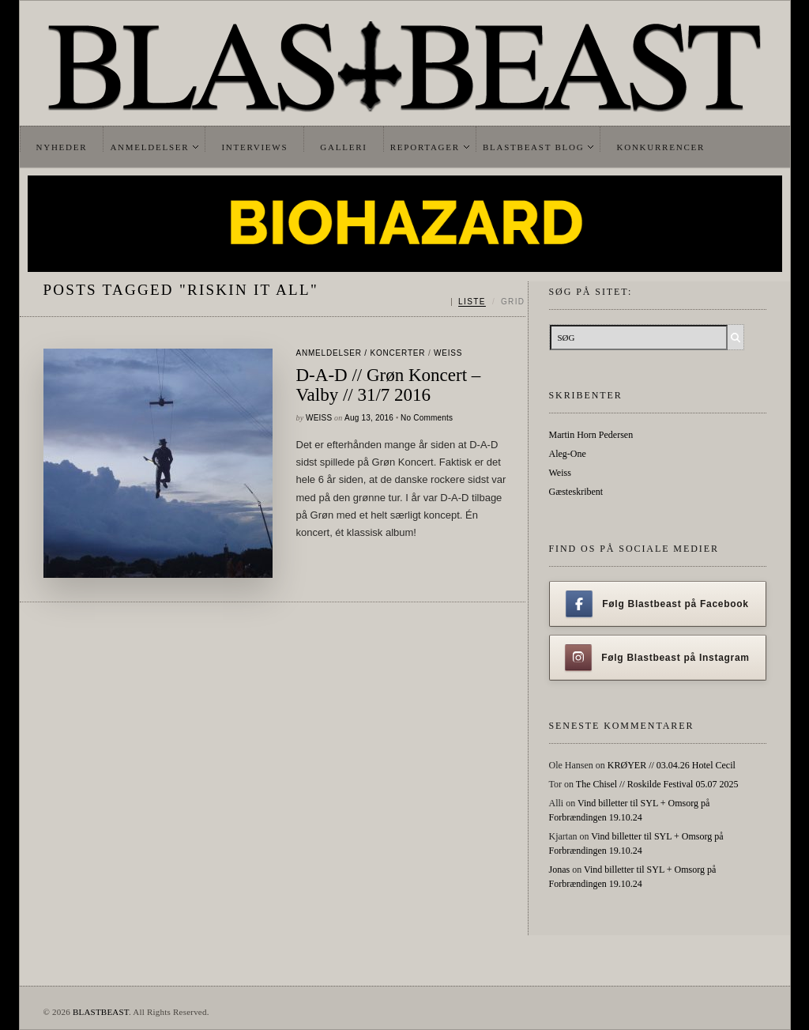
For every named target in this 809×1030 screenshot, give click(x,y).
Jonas (559, 869)
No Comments (427, 417)
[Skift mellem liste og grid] (488, 302)
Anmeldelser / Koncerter (361, 353)
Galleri (343, 147)
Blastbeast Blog (534, 147)
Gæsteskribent (576, 491)
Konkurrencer (660, 147)
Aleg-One (567, 453)
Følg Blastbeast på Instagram (657, 657)
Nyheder (62, 147)
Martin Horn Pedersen (591, 434)
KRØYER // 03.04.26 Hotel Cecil (672, 765)
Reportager (425, 147)
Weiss (448, 353)
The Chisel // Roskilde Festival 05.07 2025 (657, 784)
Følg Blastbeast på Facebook (657, 603)
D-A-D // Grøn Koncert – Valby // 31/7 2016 (388, 385)
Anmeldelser (149, 147)
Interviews (254, 147)
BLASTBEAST (101, 1012)
